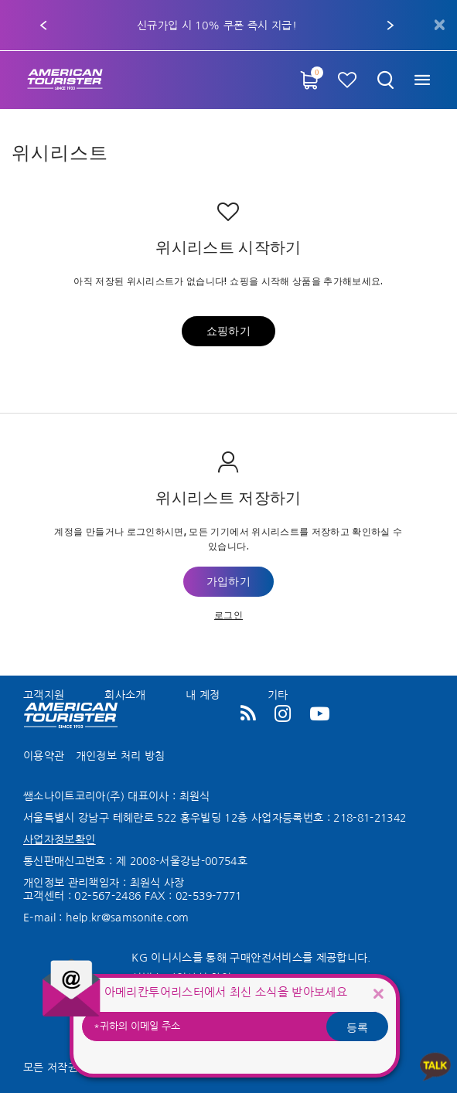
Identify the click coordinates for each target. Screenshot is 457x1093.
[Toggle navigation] (422, 80)
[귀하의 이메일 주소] (234, 1026)
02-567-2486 (107, 895)
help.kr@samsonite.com (127, 917)
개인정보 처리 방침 (120, 756)
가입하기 (228, 582)
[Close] (378, 993)
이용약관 (43, 756)
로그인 (228, 614)
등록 (357, 1026)
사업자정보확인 (59, 839)
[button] (43, 25)
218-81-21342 (369, 817)
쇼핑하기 (228, 331)
